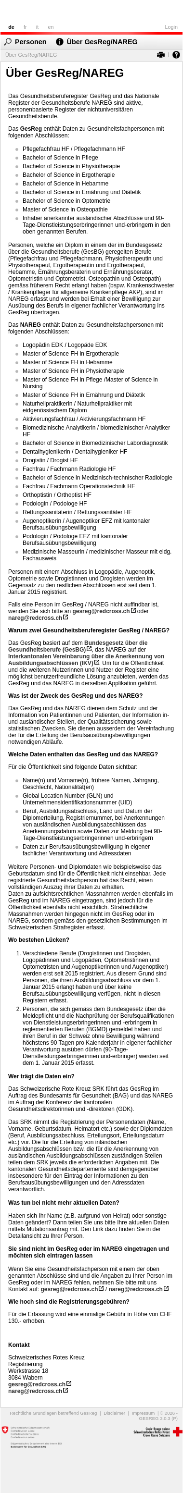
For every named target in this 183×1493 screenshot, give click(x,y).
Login (171, 27)
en (50, 27)
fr (25, 27)
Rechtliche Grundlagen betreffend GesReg (53, 1413)
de (11, 27)
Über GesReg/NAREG (102, 42)
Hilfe (174, 54)
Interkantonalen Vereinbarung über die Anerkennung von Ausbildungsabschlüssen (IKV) (86, 659)
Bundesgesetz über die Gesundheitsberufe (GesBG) (77, 646)
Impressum (143, 1413)
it (37, 27)
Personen (31, 42)
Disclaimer (114, 1413)
